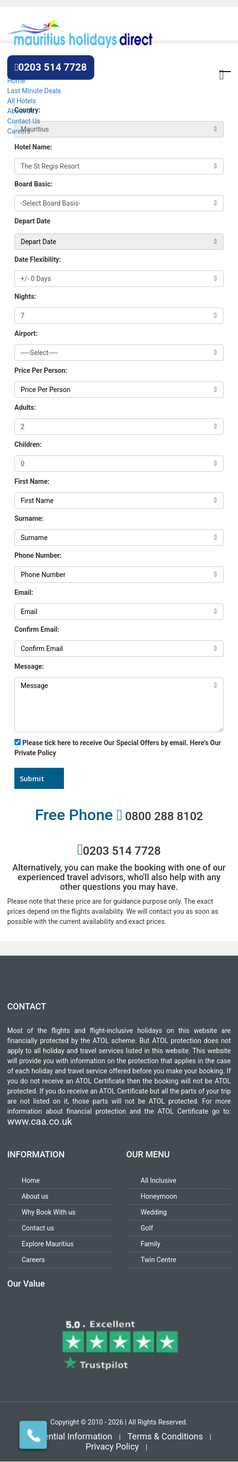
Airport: (26, 333)
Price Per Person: (40, 370)
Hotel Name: (33, 147)
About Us (21, 111)
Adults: (25, 407)
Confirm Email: (36, 629)
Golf (147, 1228)
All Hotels (21, 101)
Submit (32, 778)
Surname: (29, 518)
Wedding (154, 1212)
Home (16, 81)
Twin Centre (158, 1260)
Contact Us (23, 121)
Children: (28, 444)
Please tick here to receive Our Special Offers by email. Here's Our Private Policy (117, 748)
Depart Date (32, 221)
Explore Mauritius (48, 1244)
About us (35, 1196)
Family (151, 1244)
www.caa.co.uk (39, 1121)
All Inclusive (158, 1180)
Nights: (25, 296)
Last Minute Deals (34, 91)
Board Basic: (33, 184)
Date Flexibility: (37, 259)
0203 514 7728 (50, 67)
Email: (23, 592)
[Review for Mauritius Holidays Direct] (119, 1344)
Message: (29, 666)
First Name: (32, 481)
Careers (18, 131)
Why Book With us (48, 1212)
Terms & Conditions (165, 1436)
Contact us (38, 1228)
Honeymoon (159, 1196)
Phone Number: (38, 555)
